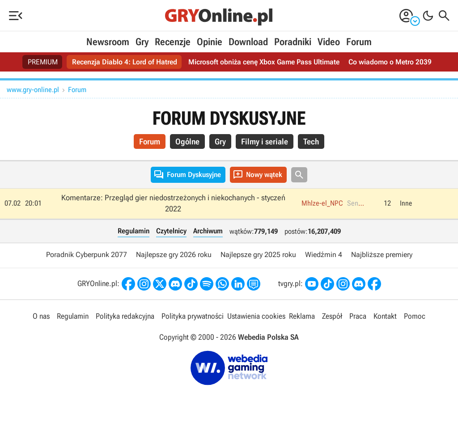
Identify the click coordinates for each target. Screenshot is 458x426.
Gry (142, 41)
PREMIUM (43, 62)
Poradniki (292, 41)
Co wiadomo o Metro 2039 (390, 62)
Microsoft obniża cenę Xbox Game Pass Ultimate (263, 62)
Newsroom (107, 41)
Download (248, 41)
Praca (357, 316)
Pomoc (414, 316)
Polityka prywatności (192, 316)
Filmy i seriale (264, 141)
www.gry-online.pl (33, 89)
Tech (311, 141)
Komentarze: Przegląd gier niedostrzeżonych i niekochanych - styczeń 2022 (173, 203)
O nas (41, 316)
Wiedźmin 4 (323, 254)
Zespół (332, 316)
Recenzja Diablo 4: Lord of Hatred (124, 62)
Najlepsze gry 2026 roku (174, 254)
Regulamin (133, 231)
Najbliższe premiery (381, 254)
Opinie (209, 41)
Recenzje (173, 41)
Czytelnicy (171, 231)
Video (329, 41)
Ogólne (187, 141)
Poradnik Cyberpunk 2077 (86, 254)
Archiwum (208, 231)
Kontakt (385, 316)
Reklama (302, 316)
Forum (359, 41)
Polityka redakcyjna (125, 316)
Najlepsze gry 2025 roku (258, 254)
